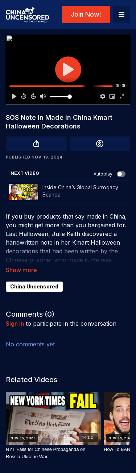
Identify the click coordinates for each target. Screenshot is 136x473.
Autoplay (109, 174)
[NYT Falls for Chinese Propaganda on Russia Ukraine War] (53, 453)
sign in (15, 323)
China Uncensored (34, 286)
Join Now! (86, 14)
